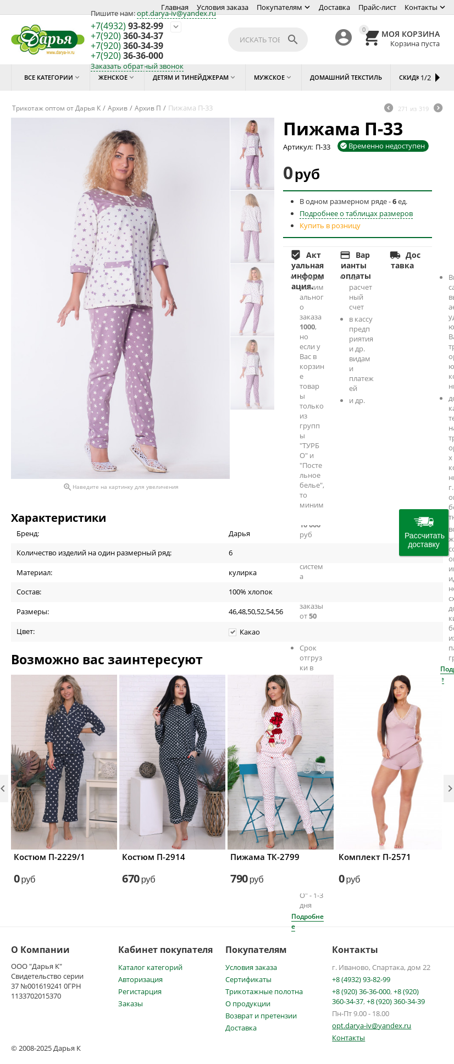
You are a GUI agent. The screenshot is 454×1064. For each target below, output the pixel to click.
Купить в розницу (330, 225)
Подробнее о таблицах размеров (356, 213)
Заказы (130, 1003)
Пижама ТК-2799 (265, 857)
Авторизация (140, 979)
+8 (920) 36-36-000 (361, 991)
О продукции (247, 1003)
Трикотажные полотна (264, 991)
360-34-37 (127, 36)
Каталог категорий (150, 967)
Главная (175, 7)
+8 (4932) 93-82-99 (361, 979)
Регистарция (140, 991)
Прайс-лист (377, 7)
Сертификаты (248, 979)
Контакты (421, 7)
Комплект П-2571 (375, 857)
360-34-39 (127, 46)
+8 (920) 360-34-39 (396, 1001)
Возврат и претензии (261, 1016)
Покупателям (279, 7)
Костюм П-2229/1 (49, 857)
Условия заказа (222, 7)
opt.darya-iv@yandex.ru (176, 13)
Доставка (334, 7)
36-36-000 (127, 56)
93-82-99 (127, 26)
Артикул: (298, 147)
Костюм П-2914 (153, 857)
